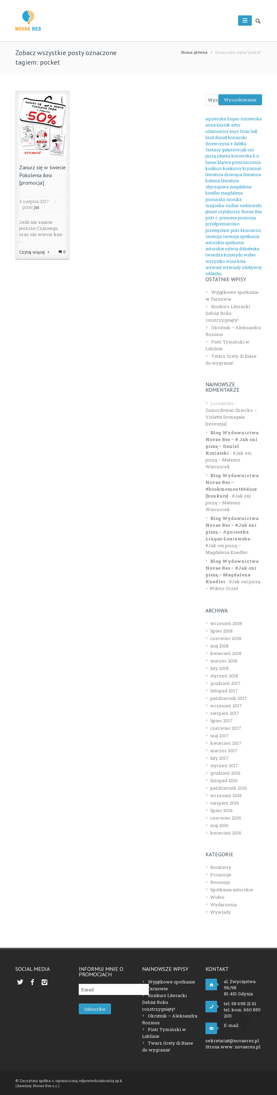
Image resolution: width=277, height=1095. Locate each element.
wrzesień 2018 (226, 623)
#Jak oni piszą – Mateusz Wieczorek (228, 460)
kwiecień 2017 (226, 743)
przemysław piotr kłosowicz (233, 230)
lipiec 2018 (221, 631)
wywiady (231, 267)
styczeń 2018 (224, 676)
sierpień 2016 (224, 803)
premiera (228, 217)
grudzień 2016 (225, 773)
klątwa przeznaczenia (239, 162)
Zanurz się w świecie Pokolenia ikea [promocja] (42, 175)
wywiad (213, 267)
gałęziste (231, 149)
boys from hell (243, 131)
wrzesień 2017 (226, 706)
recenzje (231, 236)
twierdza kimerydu (224, 254)
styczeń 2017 (224, 765)
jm (36, 207)
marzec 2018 (223, 661)
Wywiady (220, 912)
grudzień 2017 (225, 683)
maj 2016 (219, 825)
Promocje (220, 875)
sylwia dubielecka (242, 248)
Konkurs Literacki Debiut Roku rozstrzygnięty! (227, 313)
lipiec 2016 (221, 810)
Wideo (217, 897)
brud (209, 137)
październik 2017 (228, 698)
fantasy (213, 149)
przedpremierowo (222, 223)
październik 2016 (228, 788)
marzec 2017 (223, 750)
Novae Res (251, 211)
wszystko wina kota (225, 261)
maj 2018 (219, 646)
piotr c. (211, 217)
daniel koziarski (231, 137)
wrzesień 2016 (226, 795)
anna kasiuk (217, 125)
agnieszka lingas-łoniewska (233, 118)
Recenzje (220, 882)
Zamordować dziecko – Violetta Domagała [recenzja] (231, 417)
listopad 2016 (224, 780)
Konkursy (220, 867)
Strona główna (194, 52)
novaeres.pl (247, 1047)
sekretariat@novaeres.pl (232, 1041)
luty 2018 (219, 668)
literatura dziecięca (223, 174)
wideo (250, 254)
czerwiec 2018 (225, 638)
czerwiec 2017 (225, 728)
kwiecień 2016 (226, 833)
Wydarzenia (223, 905)
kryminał (252, 168)
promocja (247, 217)
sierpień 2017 (224, 713)
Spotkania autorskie (231, 890)
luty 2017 (219, 758)
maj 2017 (219, 735)
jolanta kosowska (234, 155)
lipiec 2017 (221, 721)
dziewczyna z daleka (225, 143)
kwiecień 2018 (226, 653)
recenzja (213, 236)
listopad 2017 (224, 691)
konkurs (213, 168)
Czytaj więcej (34, 252)
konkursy (232, 168)
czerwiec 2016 (225, 818)
